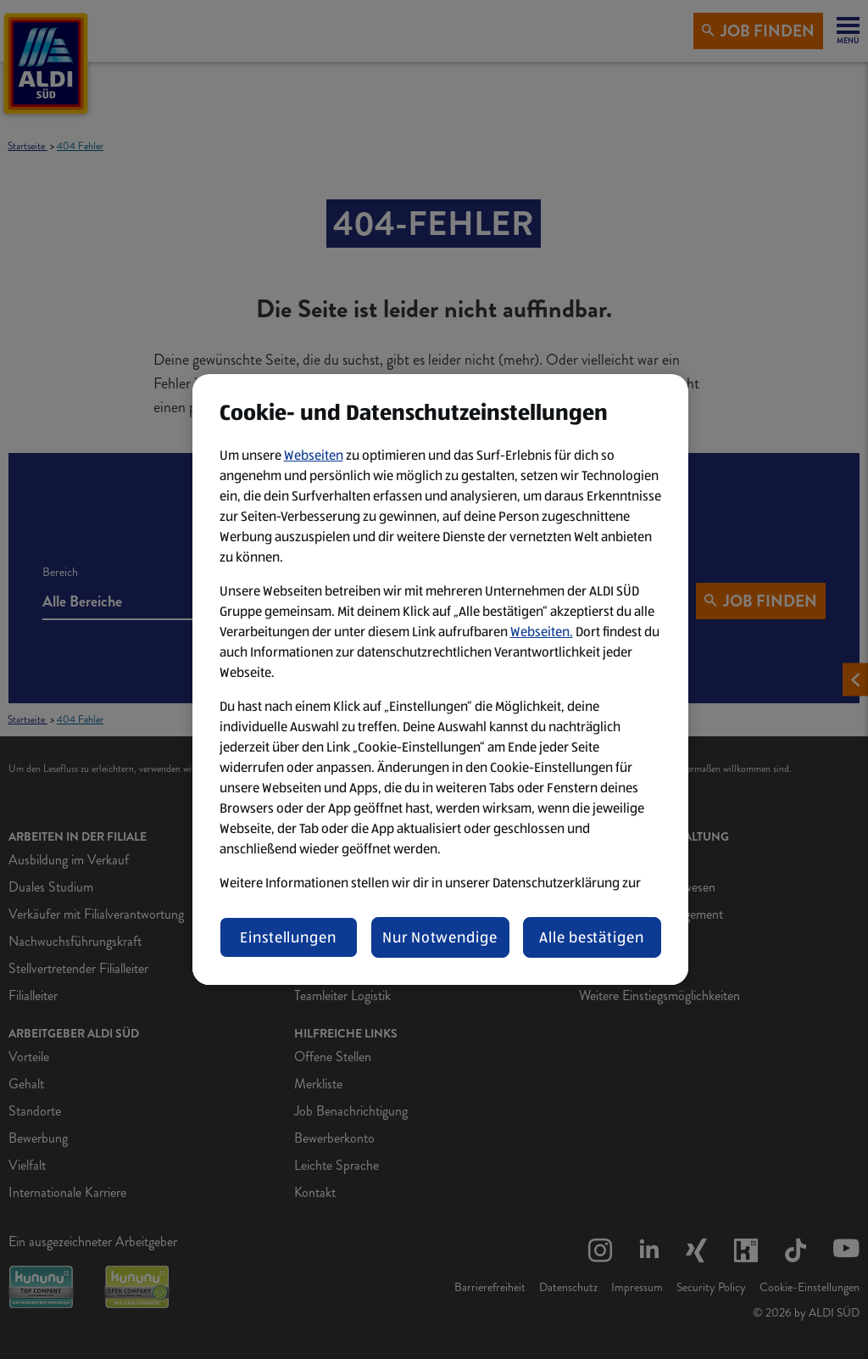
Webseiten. (541, 631)
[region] (440, 679)
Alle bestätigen (591, 937)
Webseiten (313, 455)
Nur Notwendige (440, 937)
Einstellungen (288, 937)
